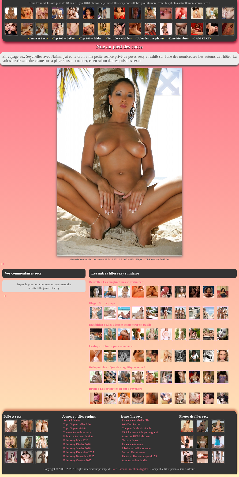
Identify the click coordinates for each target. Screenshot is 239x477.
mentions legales (138, 469)
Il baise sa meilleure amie (136, 448)
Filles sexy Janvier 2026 (76, 448)
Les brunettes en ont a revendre (115, 388)
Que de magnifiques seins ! (117, 367)
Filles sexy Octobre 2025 (77, 460)
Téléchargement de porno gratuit (140, 432)
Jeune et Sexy (38, 38)
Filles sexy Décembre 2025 (78, 452)
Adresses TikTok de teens (136, 436)
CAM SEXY (201, 38)
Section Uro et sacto (133, 452)
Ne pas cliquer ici (132, 440)
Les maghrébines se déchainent (116, 282)
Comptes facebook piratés (136, 428)
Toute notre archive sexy (77, 432)
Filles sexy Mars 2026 (75, 440)
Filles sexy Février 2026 (76, 444)
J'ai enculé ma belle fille (135, 420)
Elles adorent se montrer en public (120, 324)
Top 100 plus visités (74, 428)
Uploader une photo (149, 38)
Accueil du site (71, 420)
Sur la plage (102, 303)
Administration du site (134, 460)
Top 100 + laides (90, 38)
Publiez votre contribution (78, 436)
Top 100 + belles (63, 38)
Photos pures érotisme (111, 346)
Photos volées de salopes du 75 (139, 456)
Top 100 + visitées (119, 38)
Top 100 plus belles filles (77, 424)
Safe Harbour (119, 469)
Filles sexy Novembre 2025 (78, 456)
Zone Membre (178, 38)
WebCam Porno (131, 424)
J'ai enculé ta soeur (132, 444)
